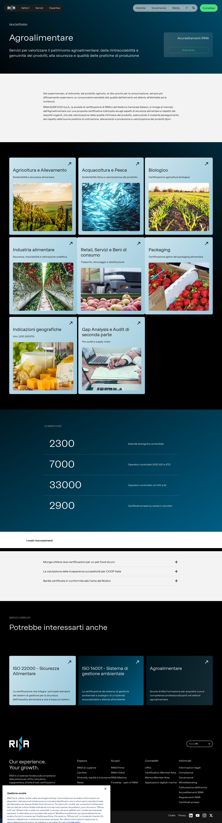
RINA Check (118, 772)
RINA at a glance (86, 768)
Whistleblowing (188, 782)
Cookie (171, 815)
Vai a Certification (18, 24)
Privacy (182, 815)
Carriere (81, 772)
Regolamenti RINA (189, 797)
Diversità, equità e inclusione (94, 777)
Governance (159, 7)
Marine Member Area (157, 777)
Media (176, 7)
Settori (25, 7)
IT (187, 7)
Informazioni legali (190, 768)
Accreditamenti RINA (191, 792)
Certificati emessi (189, 802)
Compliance (186, 772)
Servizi (39, 7)
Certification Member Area (160, 772)
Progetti (81, 787)
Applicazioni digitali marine (161, 782)
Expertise (54, 7)
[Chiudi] (105, 795)
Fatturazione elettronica (193, 787)
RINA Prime (117, 768)
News (80, 782)
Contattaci (209, 8)
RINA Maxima (119, 777)
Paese (200, 744)
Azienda (141, 7)
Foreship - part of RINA (124, 782)
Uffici (148, 768)
